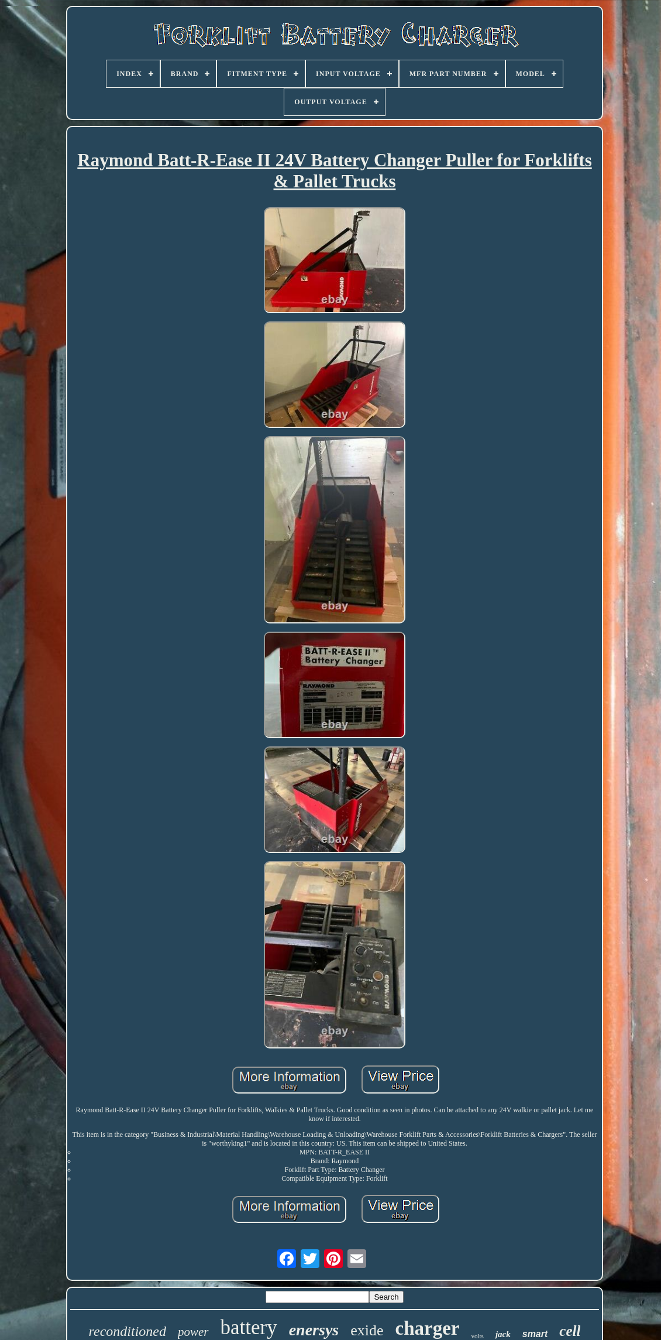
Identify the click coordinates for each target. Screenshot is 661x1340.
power (193, 1332)
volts (477, 1335)
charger (427, 1328)
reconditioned (127, 1331)
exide (366, 1330)
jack (503, 1334)
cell (569, 1331)
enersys (314, 1330)
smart (535, 1334)
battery (249, 1327)
